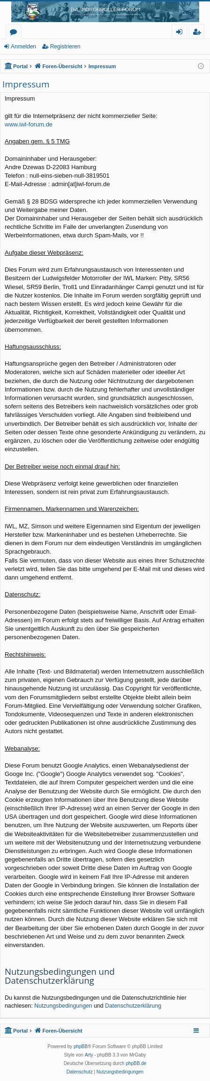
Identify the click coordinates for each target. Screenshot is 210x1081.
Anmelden (23, 46)
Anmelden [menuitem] (182, 33)
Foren (15, 33)
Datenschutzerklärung (133, 1006)
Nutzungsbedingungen (63, 1006)
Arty (89, 1055)
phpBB (81, 1046)
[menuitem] (80, 1072)
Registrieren (65, 46)
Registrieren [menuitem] (199, 33)
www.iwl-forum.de (29, 124)
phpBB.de (136, 1063)
